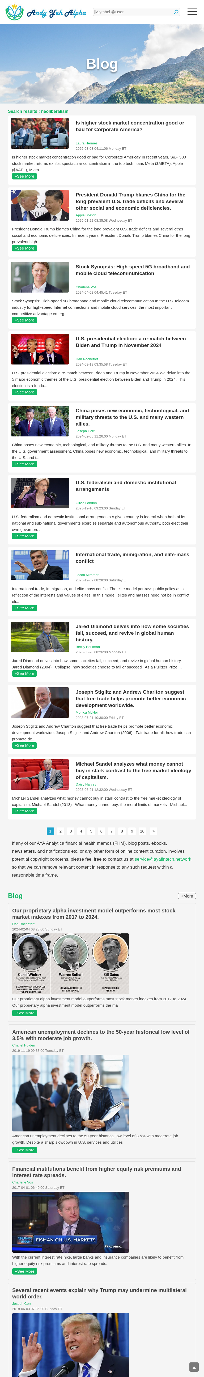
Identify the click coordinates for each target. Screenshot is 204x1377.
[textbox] (136, 12)
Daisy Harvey (86, 784)
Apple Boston (86, 215)
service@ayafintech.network (163, 859)
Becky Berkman (88, 647)
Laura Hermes (86, 143)
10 (142, 831)
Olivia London (86, 503)
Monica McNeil (87, 712)
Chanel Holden (23, 1045)
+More (187, 896)
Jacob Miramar (87, 575)
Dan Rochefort (87, 359)
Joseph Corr (85, 431)
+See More (24, 176)
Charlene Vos (86, 287)
